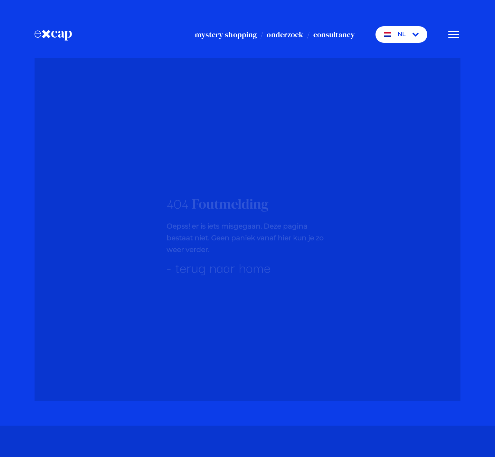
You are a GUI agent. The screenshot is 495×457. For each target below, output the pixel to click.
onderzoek (285, 34)
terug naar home (223, 267)
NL (401, 34)
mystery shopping (226, 34)
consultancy (334, 34)
